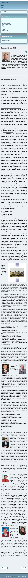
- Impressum (4, 30)
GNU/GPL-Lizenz (14, 576)
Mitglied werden (5, 26)
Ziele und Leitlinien (6, 24)
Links (2, 5)
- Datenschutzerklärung (7, 32)
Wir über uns (4, 21)
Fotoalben (4, 7)
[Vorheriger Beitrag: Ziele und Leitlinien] (4, 568)
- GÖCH (3, 42)
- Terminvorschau (5, 40)
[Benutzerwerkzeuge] (26, 52)
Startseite (3, 11)
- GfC (2, 20)
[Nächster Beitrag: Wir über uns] (24, 568)
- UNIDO (3, 29)
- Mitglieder (4, 28)
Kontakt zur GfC (5, 2)
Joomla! (2, 576)
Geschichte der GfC (6, 23)
